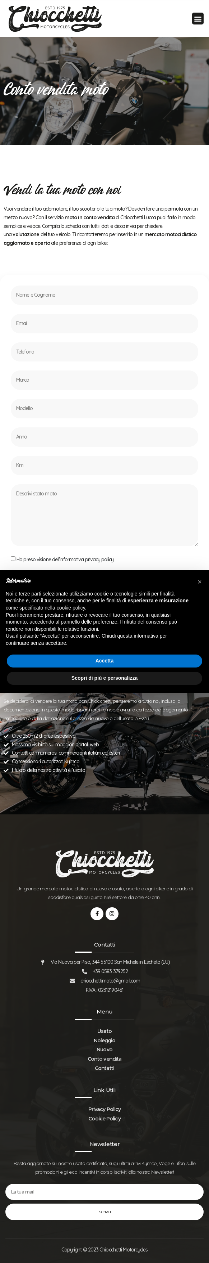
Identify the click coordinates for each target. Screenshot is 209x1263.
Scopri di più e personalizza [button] (104, 678)
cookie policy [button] (71, 608)
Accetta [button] (105, 661)
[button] (198, 18)
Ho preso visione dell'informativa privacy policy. (65, 559)
